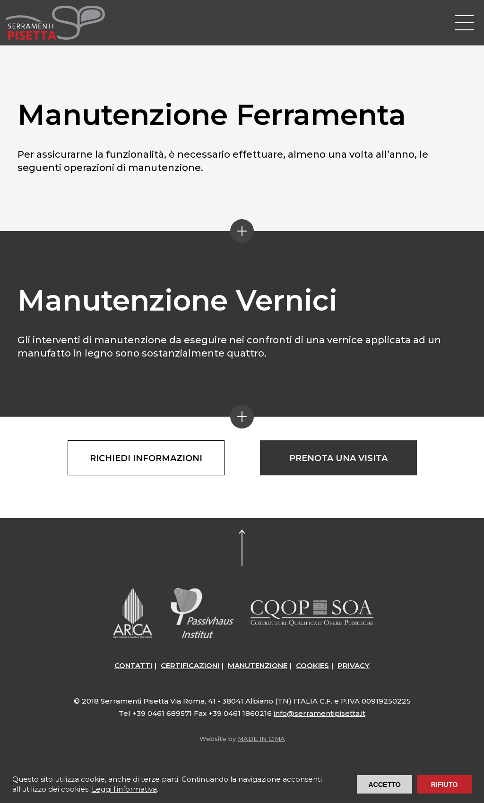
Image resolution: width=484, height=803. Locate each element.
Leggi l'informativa (124, 789)
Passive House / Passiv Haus (202, 613)
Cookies (312, 665)
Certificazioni (190, 665)
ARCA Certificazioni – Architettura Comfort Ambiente (132, 613)
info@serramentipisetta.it (319, 713)
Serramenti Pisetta (55, 23)
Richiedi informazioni (146, 458)
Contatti (133, 665)
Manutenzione (257, 665)
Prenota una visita (338, 458)
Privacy (353, 665)
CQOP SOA (312, 613)
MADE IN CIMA (261, 738)
